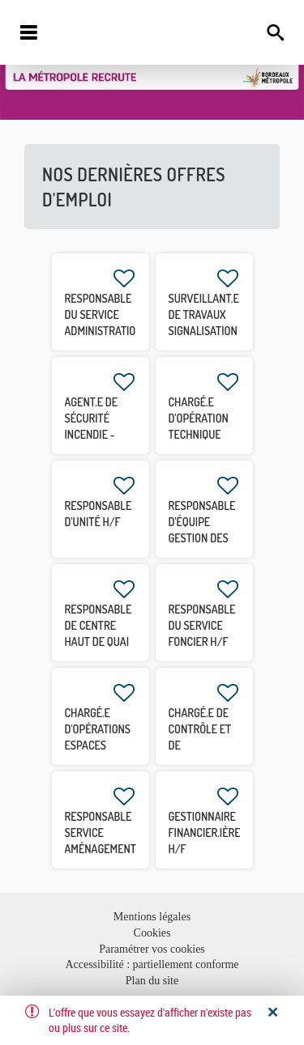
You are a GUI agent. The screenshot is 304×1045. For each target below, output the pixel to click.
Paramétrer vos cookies (152, 949)
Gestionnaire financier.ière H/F (205, 832)
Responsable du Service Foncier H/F (202, 625)
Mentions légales (152, 917)
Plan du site (152, 981)
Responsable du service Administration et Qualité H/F (104, 330)
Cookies (152, 933)
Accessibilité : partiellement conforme (151, 964)
